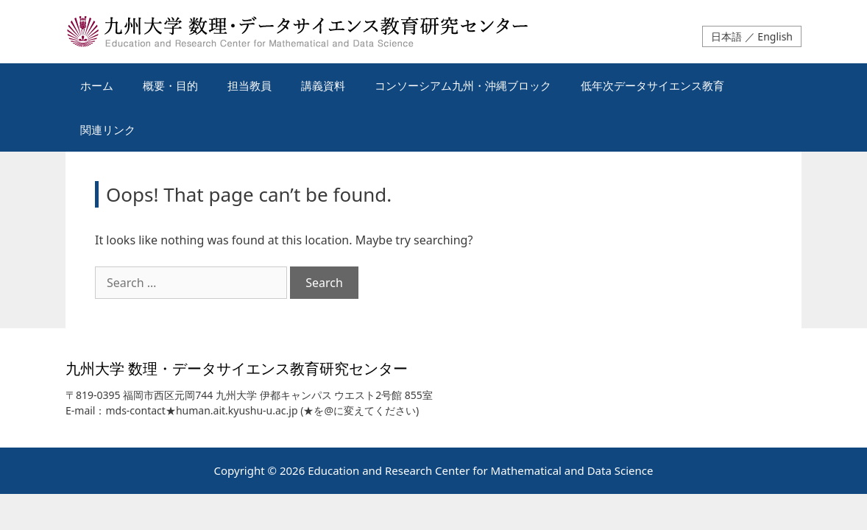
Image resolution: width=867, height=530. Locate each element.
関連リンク (107, 129)
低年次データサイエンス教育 (652, 85)
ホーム (96, 85)
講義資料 (323, 85)
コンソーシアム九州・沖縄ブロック (463, 85)
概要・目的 (170, 85)
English (775, 36)
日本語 (726, 36)
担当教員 (249, 85)
